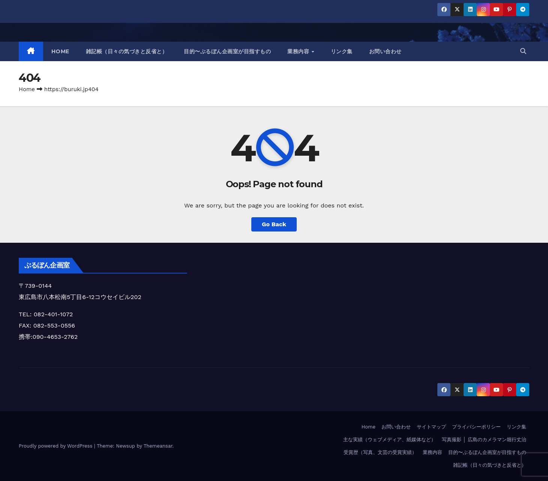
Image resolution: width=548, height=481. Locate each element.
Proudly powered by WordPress (56, 446)
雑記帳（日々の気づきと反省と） (127, 51)
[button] (523, 51)
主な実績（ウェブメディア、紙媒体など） (389, 439)
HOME (60, 51)
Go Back (274, 224)
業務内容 (299, 51)
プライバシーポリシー (476, 427)
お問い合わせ (385, 51)
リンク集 (342, 51)
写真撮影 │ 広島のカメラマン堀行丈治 (484, 439)
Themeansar (158, 446)
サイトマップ (431, 427)
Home (27, 89)
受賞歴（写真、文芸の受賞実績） (380, 452)
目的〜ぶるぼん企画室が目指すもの (227, 51)
